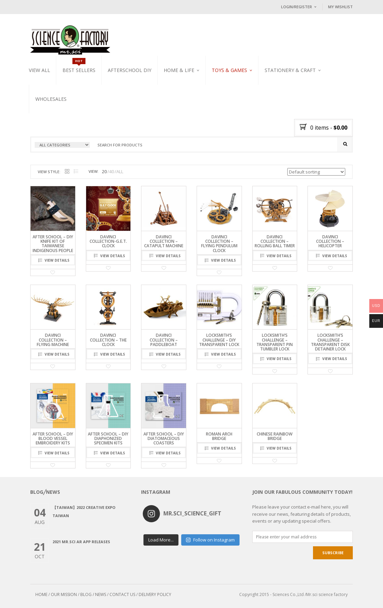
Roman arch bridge (219, 436)
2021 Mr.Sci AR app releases (81, 541)
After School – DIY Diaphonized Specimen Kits (108, 438)
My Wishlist (340, 6)
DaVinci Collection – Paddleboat (164, 339)
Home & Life (179, 70)
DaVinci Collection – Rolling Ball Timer (275, 241)
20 (104, 171)
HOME (41, 594)
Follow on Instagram (210, 540)
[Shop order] (316, 172)
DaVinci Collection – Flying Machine (53, 339)
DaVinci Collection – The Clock (108, 339)
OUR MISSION (64, 594)
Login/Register (296, 6)
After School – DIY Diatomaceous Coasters (163, 438)
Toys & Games (229, 70)
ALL (119, 171)
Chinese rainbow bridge (274, 436)
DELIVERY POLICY (155, 594)
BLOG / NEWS (93, 594)
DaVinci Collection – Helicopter (330, 241)
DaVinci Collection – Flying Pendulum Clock (219, 243)
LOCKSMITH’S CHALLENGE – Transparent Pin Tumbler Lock (274, 342)
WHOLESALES (51, 99)
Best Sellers (78, 70)
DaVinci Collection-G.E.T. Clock (108, 241)
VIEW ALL (39, 70)
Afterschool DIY (129, 70)
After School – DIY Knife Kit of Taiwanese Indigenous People (53, 243)
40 (111, 171)
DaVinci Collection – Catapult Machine (163, 241)
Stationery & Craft (290, 70)
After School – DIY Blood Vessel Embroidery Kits (53, 438)
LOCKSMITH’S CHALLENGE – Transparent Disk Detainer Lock (330, 342)
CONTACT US (122, 594)
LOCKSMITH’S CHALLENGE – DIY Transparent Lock (219, 339)
